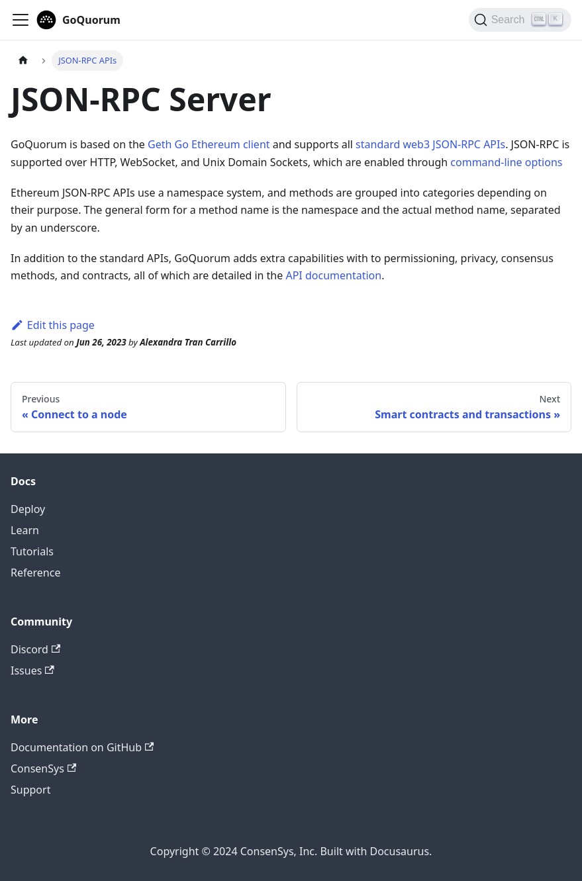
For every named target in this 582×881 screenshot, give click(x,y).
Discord (35, 649)
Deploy (28, 509)
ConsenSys (43, 768)
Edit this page (53, 325)
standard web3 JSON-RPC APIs (430, 144)
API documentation (333, 275)
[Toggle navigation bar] (20, 20)
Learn (25, 530)
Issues (32, 670)
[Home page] (23, 60)
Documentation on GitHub (82, 747)
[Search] (520, 20)
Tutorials (32, 551)
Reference (35, 572)
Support (30, 789)
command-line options (506, 162)
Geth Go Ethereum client (209, 144)
